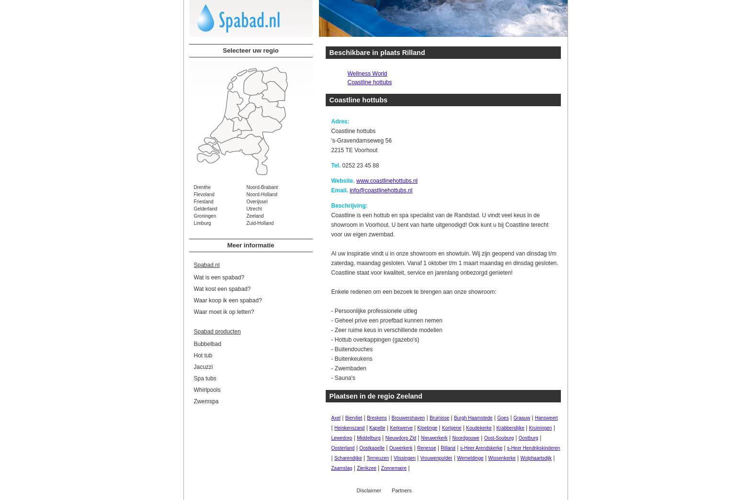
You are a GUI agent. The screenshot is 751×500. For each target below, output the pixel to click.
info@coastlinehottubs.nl (381, 190)
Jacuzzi (203, 367)
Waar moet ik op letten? (224, 312)
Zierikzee (366, 468)
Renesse (426, 448)
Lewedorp (342, 438)
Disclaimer (369, 490)
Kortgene (452, 428)
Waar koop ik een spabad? (228, 300)
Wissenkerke (501, 458)
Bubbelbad (207, 344)
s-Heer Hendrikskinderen (533, 448)
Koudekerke (478, 428)
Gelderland (205, 208)
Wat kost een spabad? (222, 289)
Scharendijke (348, 458)
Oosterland (343, 448)
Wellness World (367, 73)
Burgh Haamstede (473, 418)
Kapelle (377, 428)
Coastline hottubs (370, 82)
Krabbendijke (510, 428)
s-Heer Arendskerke (481, 448)
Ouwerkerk (400, 448)
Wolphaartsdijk (535, 458)
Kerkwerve (401, 428)
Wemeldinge (470, 458)
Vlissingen (405, 458)
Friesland (204, 201)
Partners (402, 490)
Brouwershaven (408, 418)
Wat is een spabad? (219, 277)
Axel (336, 418)
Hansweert (546, 418)
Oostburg (528, 438)
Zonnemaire (394, 468)
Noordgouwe (465, 438)
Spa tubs (205, 378)
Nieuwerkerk (434, 438)
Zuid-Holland (260, 223)
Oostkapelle (372, 448)
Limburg (202, 223)
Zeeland (255, 216)
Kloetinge (427, 428)
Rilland (448, 448)
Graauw (521, 418)
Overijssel (257, 201)
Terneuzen (378, 458)
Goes (503, 418)
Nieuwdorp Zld (401, 438)
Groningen (205, 216)
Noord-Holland (262, 194)
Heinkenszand (349, 428)
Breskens (377, 418)
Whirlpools (207, 390)
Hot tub (203, 355)
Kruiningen (540, 428)
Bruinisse (439, 418)
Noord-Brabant (262, 187)
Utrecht (254, 208)
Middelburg (368, 438)
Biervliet (354, 418)
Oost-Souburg (499, 438)
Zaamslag (342, 468)
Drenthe (202, 187)
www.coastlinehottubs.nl (387, 181)
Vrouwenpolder (436, 458)
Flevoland (204, 194)
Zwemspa (206, 401)
